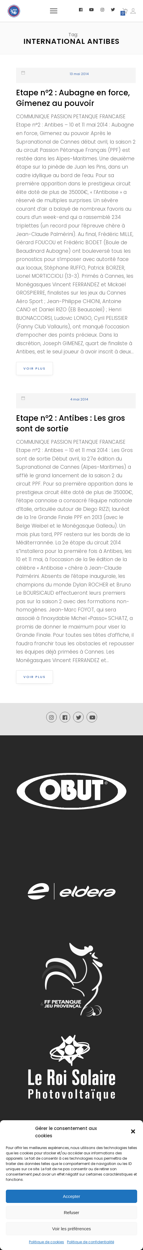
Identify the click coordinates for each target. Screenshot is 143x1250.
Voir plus (34, 368)
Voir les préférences (71, 1228)
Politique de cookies (46, 1241)
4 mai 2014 (79, 399)
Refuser (71, 1212)
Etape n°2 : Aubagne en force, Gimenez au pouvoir (73, 98)
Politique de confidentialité (90, 1241)
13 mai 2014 (79, 74)
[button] (133, 1132)
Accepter (71, 1196)
